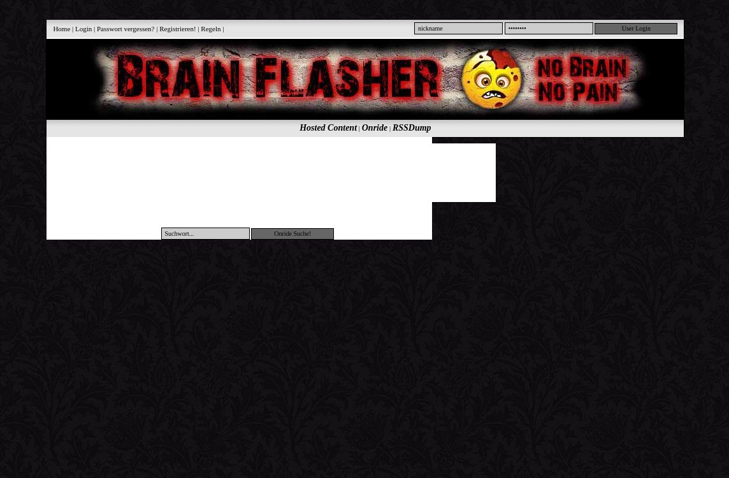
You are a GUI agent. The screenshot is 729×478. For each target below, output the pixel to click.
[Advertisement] (358, 172)
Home (61, 29)
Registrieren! (177, 29)
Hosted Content (328, 128)
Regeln (210, 29)
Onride (374, 128)
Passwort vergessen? (126, 29)
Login (83, 29)
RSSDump (412, 128)
